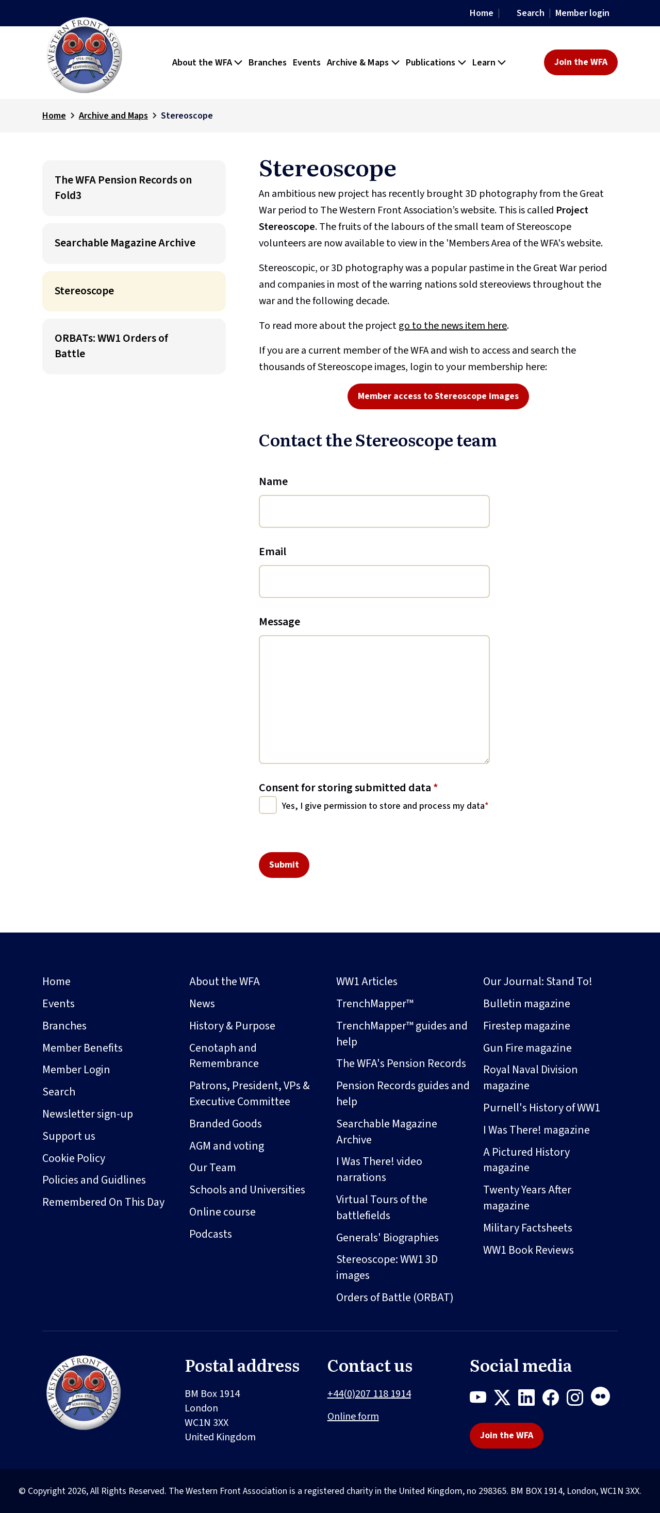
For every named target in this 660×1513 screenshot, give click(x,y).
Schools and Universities (247, 1190)
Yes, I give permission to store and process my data (383, 806)
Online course (222, 1212)
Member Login (76, 1069)
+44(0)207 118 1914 (369, 1394)
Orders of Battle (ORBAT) (395, 1297)
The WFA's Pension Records (401, 1063)
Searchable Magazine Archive (125, 243)
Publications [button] (430, 62)
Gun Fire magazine (527, 1048)
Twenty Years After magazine (527, 1198)
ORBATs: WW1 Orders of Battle (111, 346)
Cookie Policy (73, 1158)
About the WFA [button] (202, 62)
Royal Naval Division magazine (530, 1077)
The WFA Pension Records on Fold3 (123, 188)
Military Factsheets (527, 1228)
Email (272, 551)
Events (58, 1003)
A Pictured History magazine (526, 1160)
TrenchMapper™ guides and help (402, 1034)
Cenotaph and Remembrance (224, 1056)
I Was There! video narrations (379, 1169)
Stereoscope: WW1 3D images (387, 1267)
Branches (64, 1026)
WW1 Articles (367, 981)
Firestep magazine (526, 1026)
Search (530, 13)
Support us (68, 1136)
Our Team (212, 1167)
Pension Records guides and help (403, 1093)
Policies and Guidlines (94, 1180)
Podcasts (210, 1234)
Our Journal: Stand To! (537, 981)
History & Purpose (232, 1026)
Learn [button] (484, 62)
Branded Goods (225, 1124)
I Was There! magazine (536, 1130)
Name (273, 481)
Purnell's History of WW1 (541, 1108)
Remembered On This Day (103, 1202)
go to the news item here (453, 326)
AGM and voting (226, 1146)
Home (481, 13)
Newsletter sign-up (87, 1114)
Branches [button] (268, 62)
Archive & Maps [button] (358, 62)
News (202, 1003)
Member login (582, 13)
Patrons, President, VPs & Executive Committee (249, 1093)
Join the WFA (580, 62)
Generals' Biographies (387, 1237)
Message (279, 621)
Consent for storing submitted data (348, 787)
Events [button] (307, 62)
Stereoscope (84, 291)
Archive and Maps (113, 115)
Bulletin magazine (526, 1003)
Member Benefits (82, 1048)
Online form (353, 1416)
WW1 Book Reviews (528, 1250)
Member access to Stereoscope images (438, 396)
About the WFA (224, 981)
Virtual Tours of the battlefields (381, 1207)
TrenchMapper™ (375, 1003)
